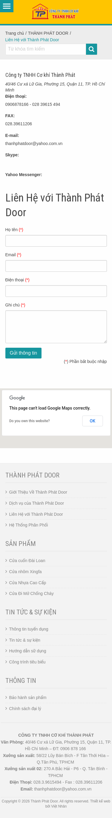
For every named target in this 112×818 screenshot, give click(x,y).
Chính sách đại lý (25, 708)
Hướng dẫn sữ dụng (27, 650)
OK (93, 421)
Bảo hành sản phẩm (28, 697)
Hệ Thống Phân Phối (28, 525)
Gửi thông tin (23, 352)
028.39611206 (18, 123)
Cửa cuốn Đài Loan (27, 560)
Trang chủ (14, 33)
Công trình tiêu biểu (27, 662)
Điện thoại (17, 279)
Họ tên (14, 229)
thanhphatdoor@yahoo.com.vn (34, 143)
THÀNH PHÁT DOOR (48, 33)
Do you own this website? (29, 421)
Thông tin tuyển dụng (28, 629)
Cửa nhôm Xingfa (25, 571)
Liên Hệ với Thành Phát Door (36, 514)
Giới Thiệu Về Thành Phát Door (38, 492)
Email (13, 254)
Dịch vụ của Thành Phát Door (36, 503)
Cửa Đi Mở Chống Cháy (31, 593)
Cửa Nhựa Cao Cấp (27, 582)
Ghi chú (15, 305)
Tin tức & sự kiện (24, 640)
